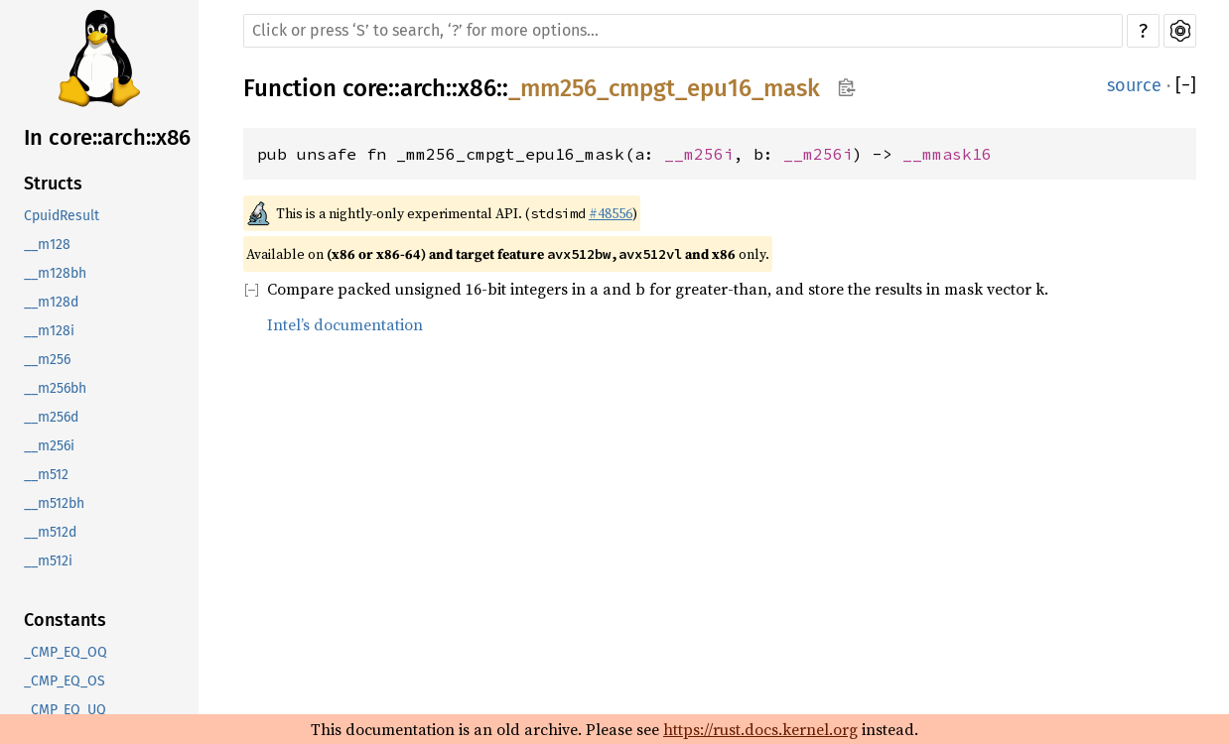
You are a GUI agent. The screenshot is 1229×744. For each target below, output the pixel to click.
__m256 (47, 359)
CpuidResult (61, 215)
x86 (477, 88)
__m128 (47, 244)
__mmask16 (947, 154)
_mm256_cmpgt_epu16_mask (664, 88)
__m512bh (54, 503)
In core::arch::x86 (107, 137)
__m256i (49, 445)
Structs (53, 183)
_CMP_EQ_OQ (65, 652)
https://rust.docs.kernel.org (760, 729)
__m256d (51, 417)
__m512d (50, 532)
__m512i (48, 561)
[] (1185, 85)
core (365, 88)
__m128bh (55, 273)
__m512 (46, 474)
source (1134, 85)
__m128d (51, 302)
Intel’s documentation (345, 324)
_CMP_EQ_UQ (65, 709)
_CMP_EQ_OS (64, 681)
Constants (65, 620)
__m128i (49, 330)
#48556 (610, 213)
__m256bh (55, 388)
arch (423, 88)
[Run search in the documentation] (683, 31)
